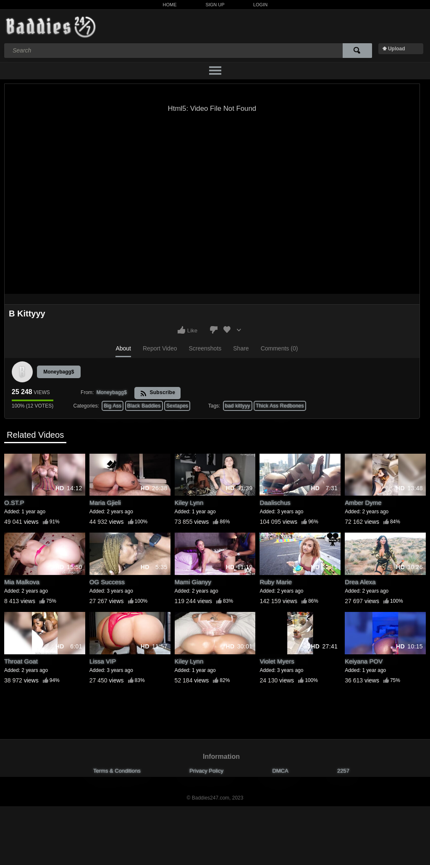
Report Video (160, 348)
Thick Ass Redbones (280, 406)
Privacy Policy (206, 771)
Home (170, 4)
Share (241, 348)
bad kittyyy (237, 406)
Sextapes (177, 406)
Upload (396, 49)
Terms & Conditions (117, 771)
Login (260, 4)
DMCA (280, 771)
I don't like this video (214, 330)
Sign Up (214, 4)
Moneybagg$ (58, 372)
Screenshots (205, 348)
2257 (343, 771)
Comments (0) (279, 348)
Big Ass (112, 406)
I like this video (181, 330)
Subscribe (157, 393)
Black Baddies (144, 406)
